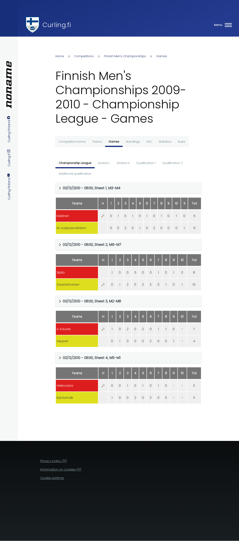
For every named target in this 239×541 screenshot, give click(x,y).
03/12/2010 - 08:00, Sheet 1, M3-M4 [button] (91, 188)
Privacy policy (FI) (53, 461)
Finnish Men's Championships (125, 56)
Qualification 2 (172, 163)
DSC (149, 142)
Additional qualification (75, 174)
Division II (123, 163)
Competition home (72, 142)
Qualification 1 (146, 163)
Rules (181, 142)
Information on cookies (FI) (60, 469)
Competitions (84, 56)
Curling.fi (56, 24)
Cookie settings (52, 478)
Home (59, 56)
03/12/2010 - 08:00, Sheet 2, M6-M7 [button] (92, 244)
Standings (133, 142)
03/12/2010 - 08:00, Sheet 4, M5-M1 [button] (92, 357)
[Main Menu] (221, 24)
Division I (104, 163)
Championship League (75, 163)
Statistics (165, 142)
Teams (97, 142)
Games (161, 56)
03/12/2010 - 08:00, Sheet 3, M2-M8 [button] (92, 301)
